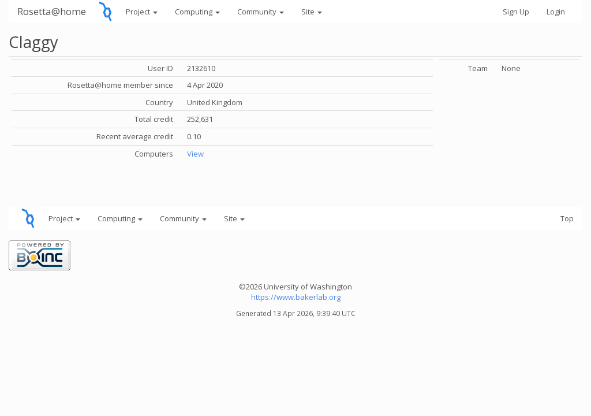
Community (260, 11)
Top (567, 218)
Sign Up (516, 11)
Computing (197, 11)
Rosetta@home (51, 11)
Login (556, 11)
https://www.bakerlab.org (296, 297)
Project (142, 11)
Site (311, 11)
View (195, 153)
